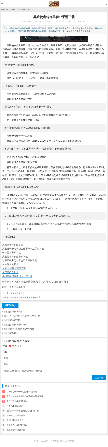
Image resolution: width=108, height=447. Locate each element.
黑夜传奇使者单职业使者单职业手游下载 (23, 248)
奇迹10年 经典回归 (15, 420)
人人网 (44, 281)
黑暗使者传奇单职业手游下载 (17, 276)
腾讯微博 (35, 281)
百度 (56, 281)
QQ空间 (16, 281)
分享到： (7, 281)
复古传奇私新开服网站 (17, 401)
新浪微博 (25, 281)
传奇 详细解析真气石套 (14, 268)
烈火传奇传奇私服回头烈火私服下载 (23, 411)
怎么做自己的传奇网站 (17, 425)
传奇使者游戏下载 (11, 252)
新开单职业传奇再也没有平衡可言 (19, 260)
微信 (50, 281)
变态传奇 (22, 10)
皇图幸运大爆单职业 (16, 415)
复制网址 (63, 281)
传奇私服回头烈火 (15, 406)
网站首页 (13, 10)
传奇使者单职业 (10, 264)
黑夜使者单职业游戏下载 (15, 256)
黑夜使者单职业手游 (12, 244)
